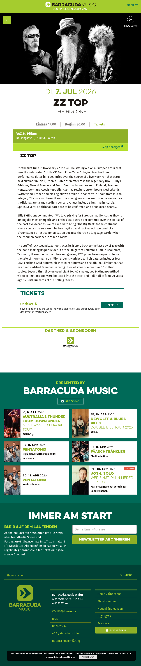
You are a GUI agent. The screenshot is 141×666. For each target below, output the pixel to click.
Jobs (55, 618)
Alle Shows (72, 401)
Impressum (59, 626)
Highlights (104, 616)
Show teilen (130, 25)
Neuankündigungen (110, 608)
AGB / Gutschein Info (65, 633)
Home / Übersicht (109, 594)
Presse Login (118, 630)
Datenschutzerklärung (66, 640)
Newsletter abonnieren (104, 540)
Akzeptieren (88, 657)
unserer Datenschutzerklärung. (60, 657)
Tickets (99, 124)
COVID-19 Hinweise (64, 611)
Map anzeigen (111, 147)
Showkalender (107, 601)
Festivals (103, 623)
